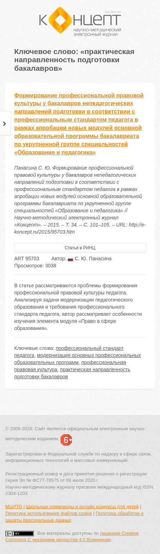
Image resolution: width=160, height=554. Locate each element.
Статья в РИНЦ (80, 247)
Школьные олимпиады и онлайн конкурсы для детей (82, 506)
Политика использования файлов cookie (48, 513)
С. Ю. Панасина (89, 258)
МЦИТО (13, 506)
